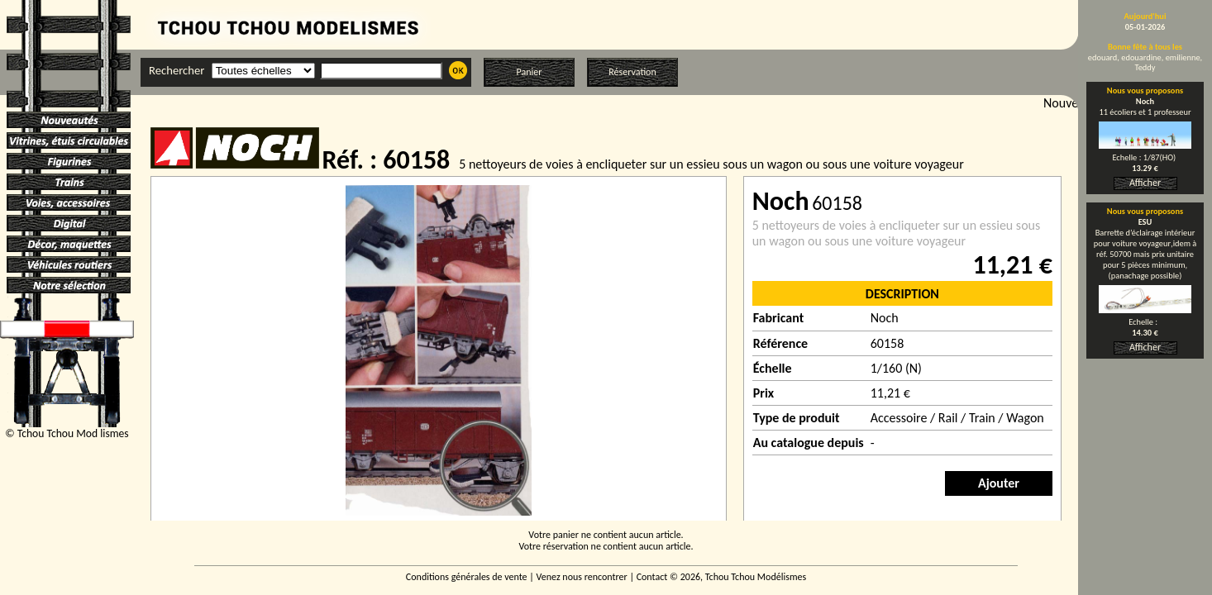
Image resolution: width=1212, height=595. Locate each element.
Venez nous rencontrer (582, 577)
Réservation (632, 72)
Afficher (1145, 182)
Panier (529, 72)
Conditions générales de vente (466, 577)
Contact (652, 577)
